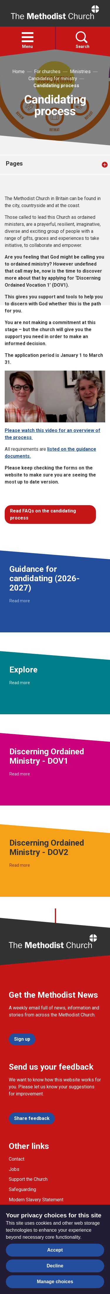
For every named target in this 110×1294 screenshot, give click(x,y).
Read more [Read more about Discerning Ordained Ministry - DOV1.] (19, 774)
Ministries (80, 71)
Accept (55, 1249)
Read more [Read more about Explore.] (19, 682)
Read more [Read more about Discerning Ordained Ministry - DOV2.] (19, 865)
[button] (27, 37)
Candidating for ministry (52, 78)
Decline (55, 1265)
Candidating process (56, 85)
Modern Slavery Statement (36, 1199)
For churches (47, 71)
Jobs (14, 1169)
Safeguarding (22, 1189)
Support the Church (28, 1179)
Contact (16, 1159)
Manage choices (55, 1281)
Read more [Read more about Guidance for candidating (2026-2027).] (19, 600)
